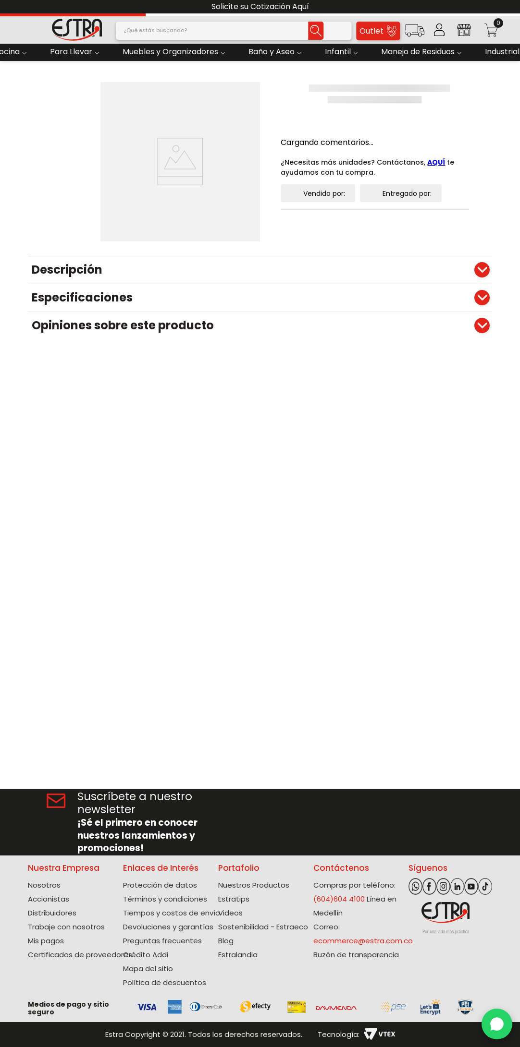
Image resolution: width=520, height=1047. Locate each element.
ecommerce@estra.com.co (363, 941)
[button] (414, 33)
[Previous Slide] (11, 6)
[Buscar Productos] (315, 31)
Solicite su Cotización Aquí (260, 6)
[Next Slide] (509, 6)
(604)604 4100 (339, 899)
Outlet (377, 30)
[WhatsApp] (497, 1024)
